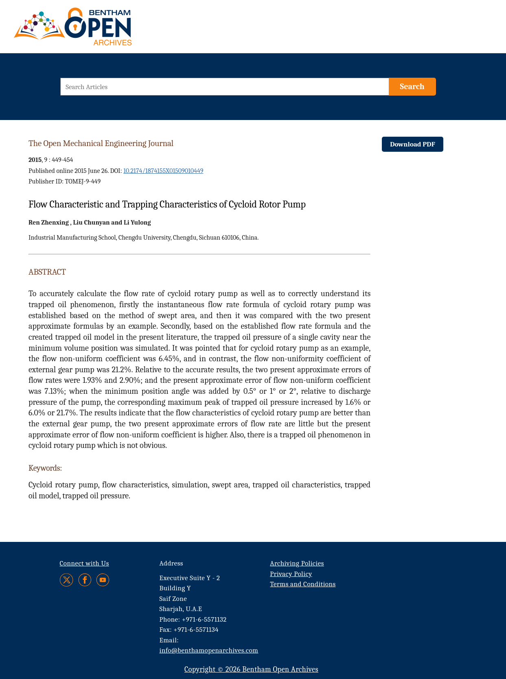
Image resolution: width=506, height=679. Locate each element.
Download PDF (412, 144)
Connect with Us (84, 563)
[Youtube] (103, 580)
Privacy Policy (291, 574)
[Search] (412, 87)
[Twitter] (67, 580)
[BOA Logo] (96, 30)
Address (172, 563)
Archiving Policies (297, 563)
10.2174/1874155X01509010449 (163, 171)
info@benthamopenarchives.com (209, 650)
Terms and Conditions (302, 584)
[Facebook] (85, 580)
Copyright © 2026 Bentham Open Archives (251, 669)
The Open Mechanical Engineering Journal (100, 143)
